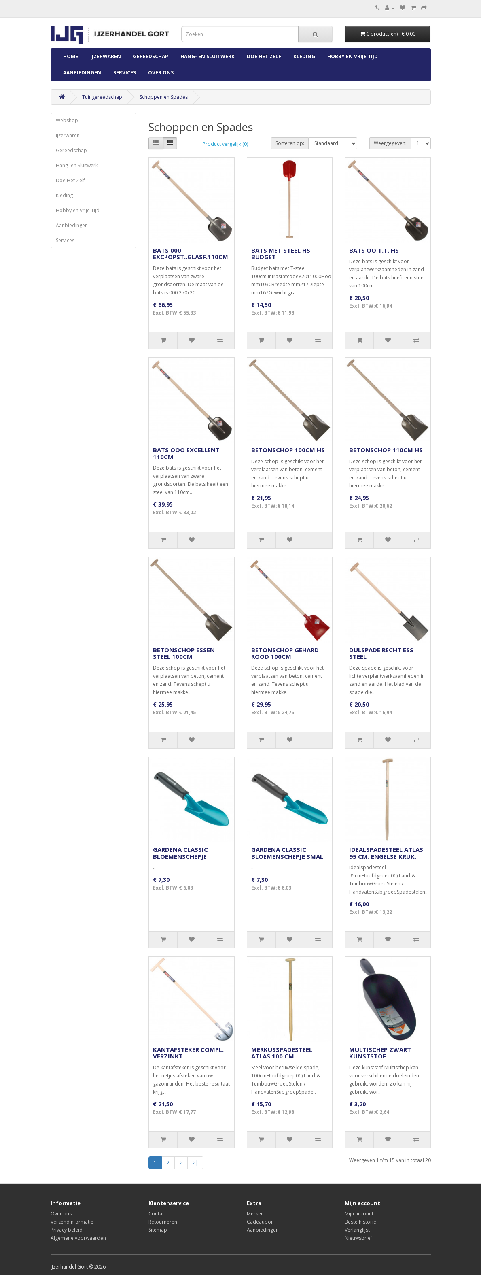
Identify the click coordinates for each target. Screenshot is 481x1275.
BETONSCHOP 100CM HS (288, 450)
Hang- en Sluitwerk (207, 56)
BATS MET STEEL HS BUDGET (280, 253)
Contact (157, 1213)
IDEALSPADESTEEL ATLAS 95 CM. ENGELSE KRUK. (386, 852)
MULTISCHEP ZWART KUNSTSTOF (380, 1052)
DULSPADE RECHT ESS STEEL (381, 653)
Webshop (67, 120)
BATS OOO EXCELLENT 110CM (186, 453)
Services (124, 72)
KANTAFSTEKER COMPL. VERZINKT (188, 1052)
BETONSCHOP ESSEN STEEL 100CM (184, 653)
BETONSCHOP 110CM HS (386, 450)
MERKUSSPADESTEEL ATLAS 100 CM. (281, 1052)
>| (195, 1162)
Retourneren (162, 1221)
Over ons (161, 72)
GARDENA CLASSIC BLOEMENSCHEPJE (180, 852)
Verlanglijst (357, 1229)
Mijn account (359, 1213)
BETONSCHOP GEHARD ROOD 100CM (285, 653)
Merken (255, 1213)
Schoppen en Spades (164, 97)
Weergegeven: (390, 143)
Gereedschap (150, 56)
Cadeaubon (260, 1221)
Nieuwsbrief (358, 1238)
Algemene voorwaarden (78, 1238)
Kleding (304, 56)
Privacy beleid (67, 1229)
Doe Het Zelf (264, 56)
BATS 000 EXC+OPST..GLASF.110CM (190, 253)
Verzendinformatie (72, 1221)
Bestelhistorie (360, 1221)
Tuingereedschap (102, 97)
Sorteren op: (289, 143)
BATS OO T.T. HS (374, 250)
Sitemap (157, 1229)
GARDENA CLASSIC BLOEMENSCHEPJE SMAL (287, 852)
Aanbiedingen (82, 72)
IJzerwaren (105, 56)
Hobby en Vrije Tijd (352, 56)
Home (70, 56)
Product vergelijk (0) (225, 143)
